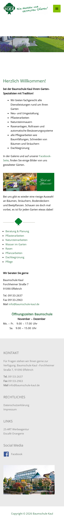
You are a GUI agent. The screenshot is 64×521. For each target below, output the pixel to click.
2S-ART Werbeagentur (16, 429)
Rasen (8, 248)
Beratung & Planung (17, 231)
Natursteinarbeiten (16, 240)
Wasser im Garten (15, 244)
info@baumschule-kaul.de (24, 304)
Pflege (9, 261)
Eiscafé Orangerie (13, 433)
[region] (32, 44)
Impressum (10, 409)
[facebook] (12, 454)
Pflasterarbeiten (14, 235)
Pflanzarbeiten (13, 253)
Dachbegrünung (14, 257)
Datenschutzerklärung (16, 405)
